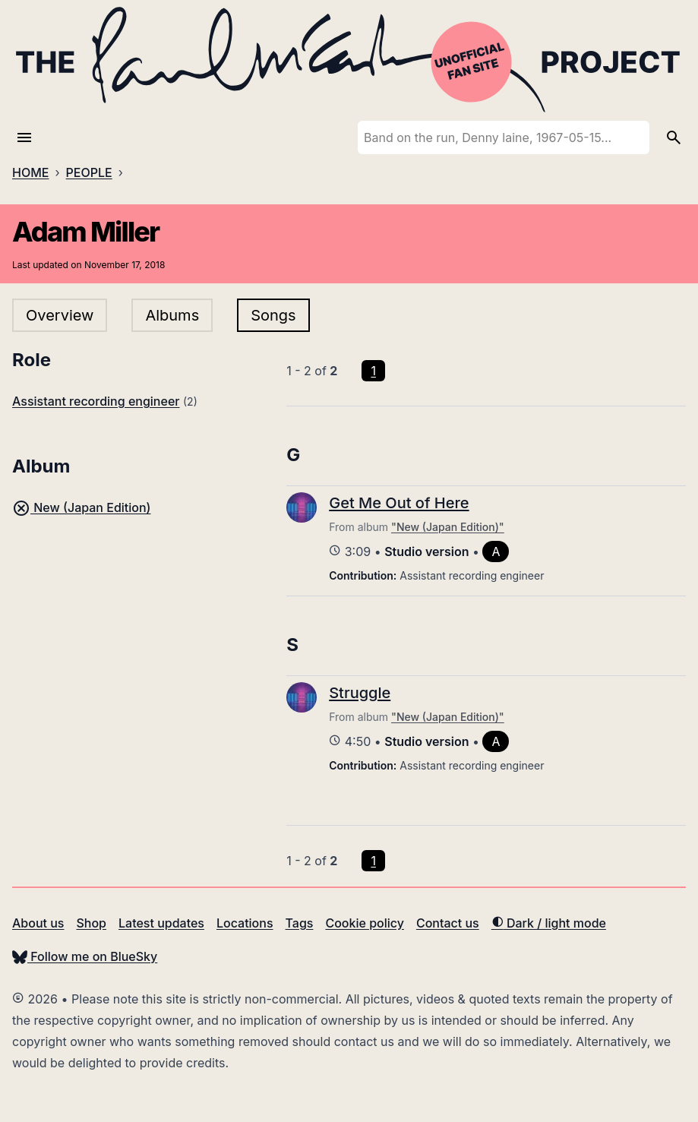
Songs (273, 315)
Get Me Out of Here (399, 503)
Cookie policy (364, 923)
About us (38, 923)
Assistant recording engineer (95, 401)
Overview (59, 315)
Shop (91, 923)
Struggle (359, 693)
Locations (244, 923)
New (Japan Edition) (81, 507)
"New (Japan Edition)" (447, 526)
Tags (300, 923)
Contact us (447, 923)
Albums (172, 315)
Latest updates (161, 923)
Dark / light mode (548, 923)
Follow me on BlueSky (84, 956)
